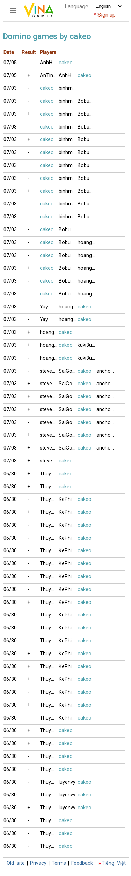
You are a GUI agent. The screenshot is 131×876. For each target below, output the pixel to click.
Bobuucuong (87, 101)
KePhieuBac (68, 499)
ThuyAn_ (49, 474)
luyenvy (67, 782)
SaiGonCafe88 (68, 371)
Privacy (38, 863)
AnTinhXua (49, 76)
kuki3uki (86, 345)
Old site (16, 863)
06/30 (10, 474)
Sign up (106, 15)
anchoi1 (105, 371)
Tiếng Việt (114, 863)
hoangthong (87, 243)
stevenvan (49, 371)
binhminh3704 (68, 88)
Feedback (82, 863)
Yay (44, 307)
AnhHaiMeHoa (49, 63)
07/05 (10, 63)
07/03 (10, 88)
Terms (59, 863)
